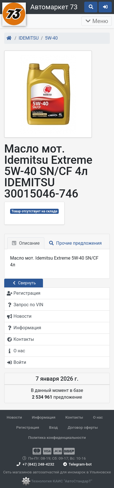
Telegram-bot (77, 464)
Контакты (74, 417)
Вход (53, 427)
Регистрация (27, 427)
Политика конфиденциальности (57, 437)
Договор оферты (83, 427)
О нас (98, 417)
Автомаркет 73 (53, 7)
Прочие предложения (75, 243)
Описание (26, 243)
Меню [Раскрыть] (96, 21)
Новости (14, 417)
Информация (44, 417)
